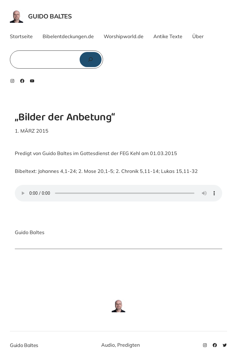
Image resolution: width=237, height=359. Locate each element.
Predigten (128, 345)
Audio (108, 345)
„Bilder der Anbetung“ (64, 118)
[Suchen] (91, 59)
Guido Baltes (50, 16)
